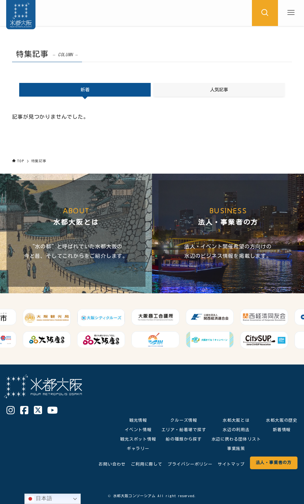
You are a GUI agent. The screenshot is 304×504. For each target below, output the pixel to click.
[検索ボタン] (265, 13)
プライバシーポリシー (190, 464)
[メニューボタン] (291, 13)
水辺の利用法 (236, 430)
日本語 (39, 499)
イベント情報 (138, 430)
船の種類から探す (183, 439)
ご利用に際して (146, 464)
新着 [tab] (85, 89)
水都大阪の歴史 (281, 420)
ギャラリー (138, 448)
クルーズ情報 (183, 420)
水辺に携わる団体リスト (236, 439)
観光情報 (138, 420)
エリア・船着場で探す (183, 430)
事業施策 (236, 448)
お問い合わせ (112, 464)
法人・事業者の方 (274, 462)
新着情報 (282, 430)
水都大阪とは (236, 420)
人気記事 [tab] (219, 89)
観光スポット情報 (138, 439)
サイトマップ (231, 464)
